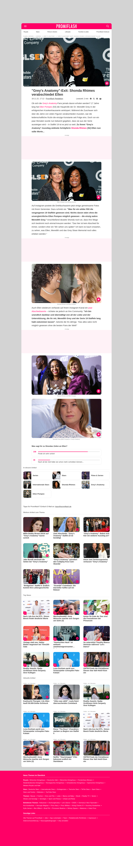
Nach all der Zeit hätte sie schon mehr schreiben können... (61, 462)
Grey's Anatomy (49, 103)
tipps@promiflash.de (63, 506)
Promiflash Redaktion (54, 99)
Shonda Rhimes (79, 128)
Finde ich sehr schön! (46, 454)
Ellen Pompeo (45, 107)
